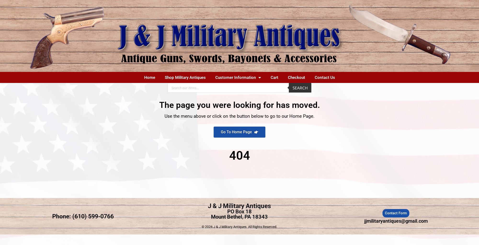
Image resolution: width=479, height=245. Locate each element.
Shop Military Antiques (185, 77)
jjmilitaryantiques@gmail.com (396, 221)
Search (300, 88)
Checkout (296, 77)
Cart (274, 77)
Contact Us (325, 77)
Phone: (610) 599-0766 (83, 216)
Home (149, 77)
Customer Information (238, 77)
